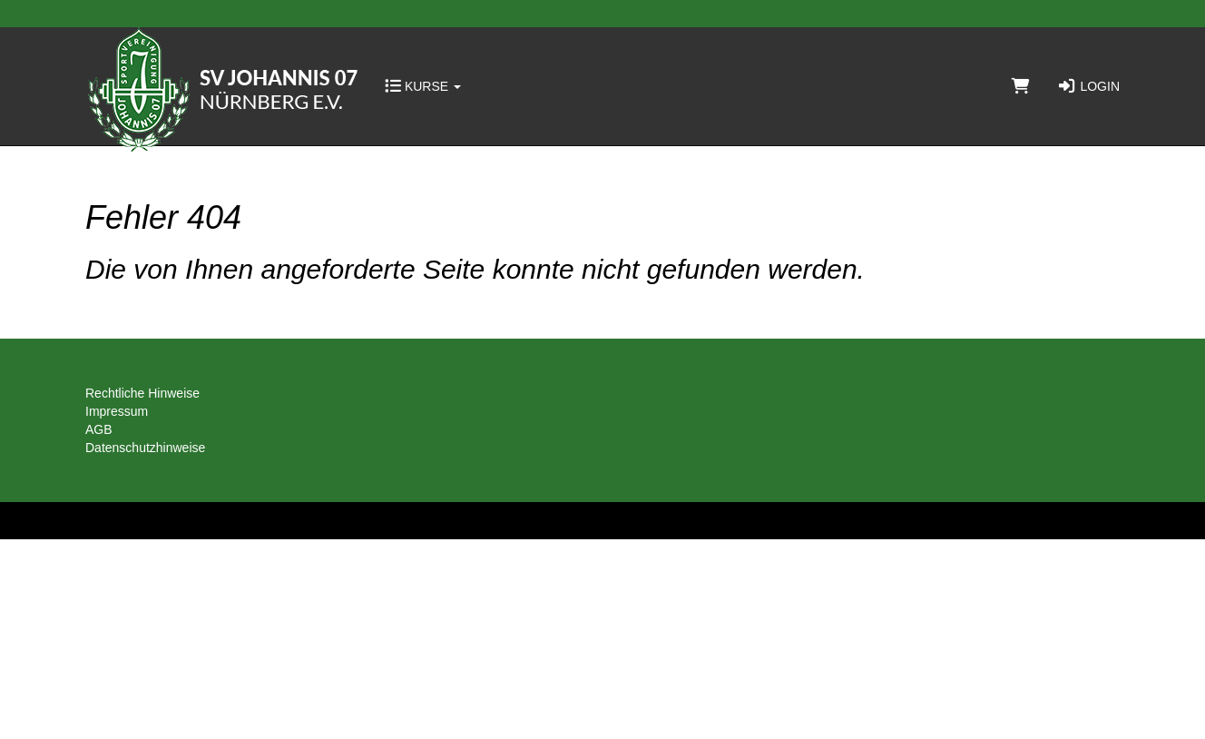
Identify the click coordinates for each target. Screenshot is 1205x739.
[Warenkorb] (1020, 86)
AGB (99, 429)
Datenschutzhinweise (145, 447)
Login (1088, 86)
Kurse (423, 86)
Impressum (116, 411)
